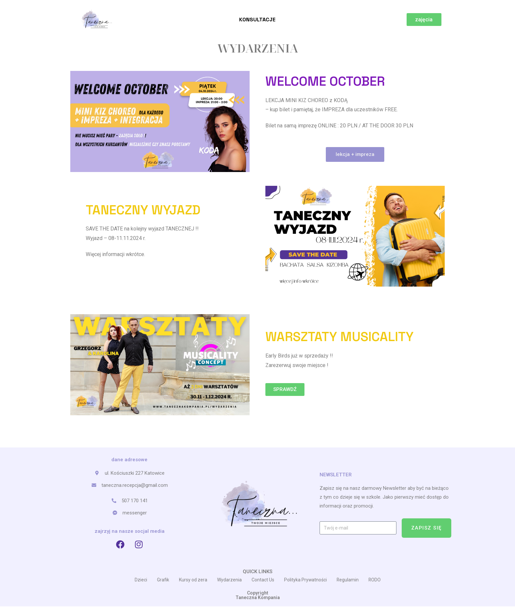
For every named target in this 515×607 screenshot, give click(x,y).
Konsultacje (257, 19)
